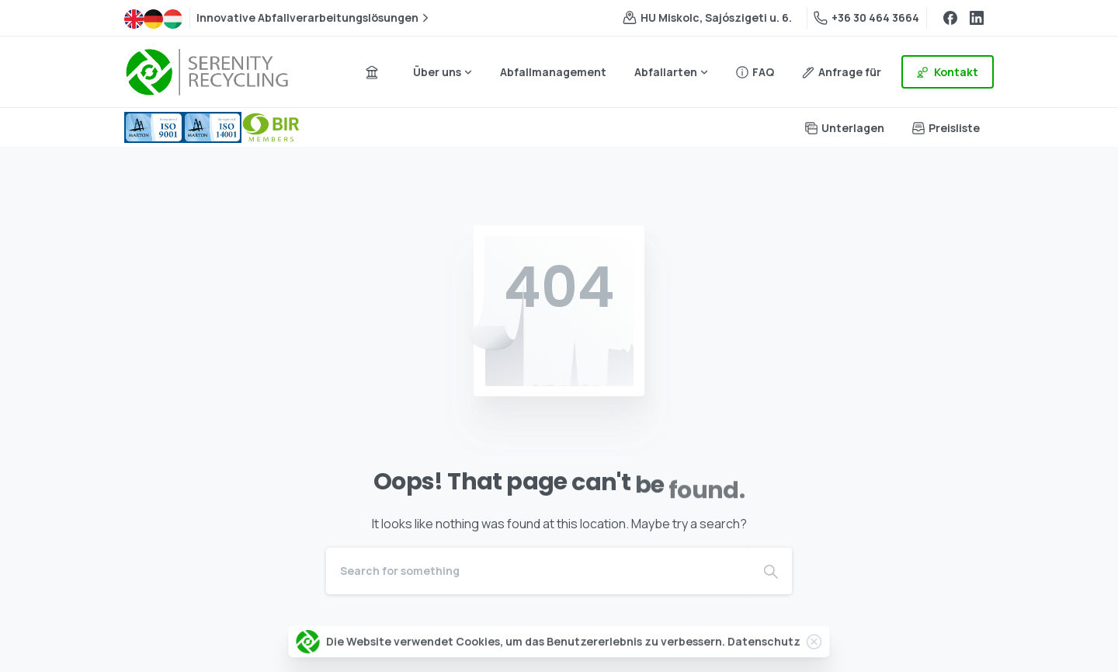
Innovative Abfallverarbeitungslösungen (314, 18)
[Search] (538, 571)
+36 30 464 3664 (866, 17)
